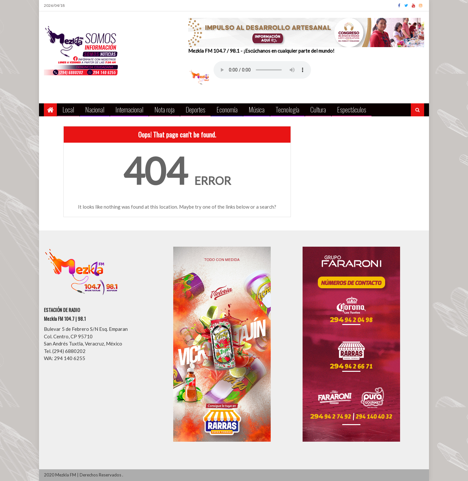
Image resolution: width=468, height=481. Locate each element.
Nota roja (164, 109)
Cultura (318, 109)
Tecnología (287, 109)
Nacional (94, 109)
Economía (227, 109)
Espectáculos (351, 109)
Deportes (195, 109)
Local (68, 109)
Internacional (129, 109)
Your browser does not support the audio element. (262, 70)
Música (257, 109)
